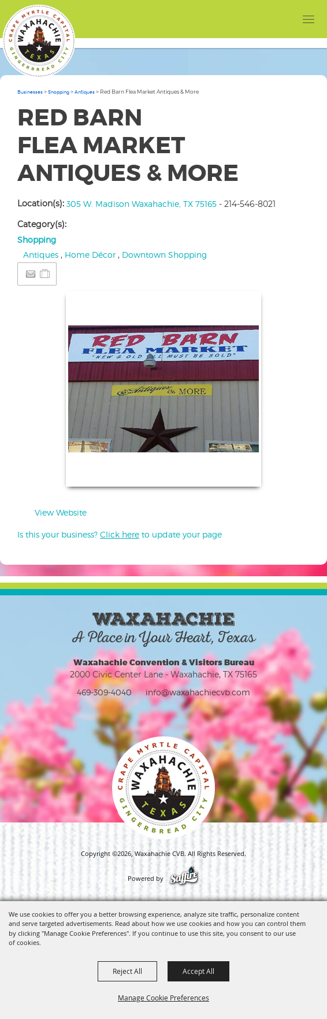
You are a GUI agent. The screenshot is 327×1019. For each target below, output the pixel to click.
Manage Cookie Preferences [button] (163, 997)
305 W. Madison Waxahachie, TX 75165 (141, 204)
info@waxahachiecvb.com (198, 692)
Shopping (58, 92)
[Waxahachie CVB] (38, 41)
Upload (238, 471)
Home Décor (90, 255)
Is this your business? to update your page (119, 534)
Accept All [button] (198, 971)
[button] (163, 389)
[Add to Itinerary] (45, 274)
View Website (61, 512)
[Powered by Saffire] (184, 879)
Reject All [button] (127, 971)
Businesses (30, 92)
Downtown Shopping (164, 255)
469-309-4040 (104, 692)
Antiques (85, 92)
